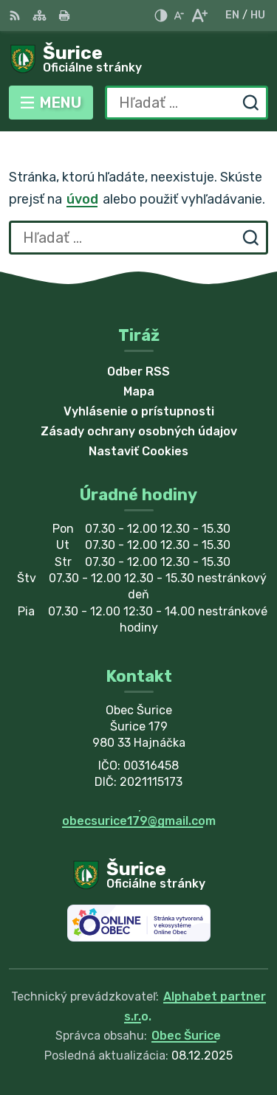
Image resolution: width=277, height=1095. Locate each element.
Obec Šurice (186, 1036)
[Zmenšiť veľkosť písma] (179, 15)
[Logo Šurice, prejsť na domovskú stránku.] (138, 60)
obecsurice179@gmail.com (139, 821)
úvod (82, 199)
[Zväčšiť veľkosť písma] (199, 15)
